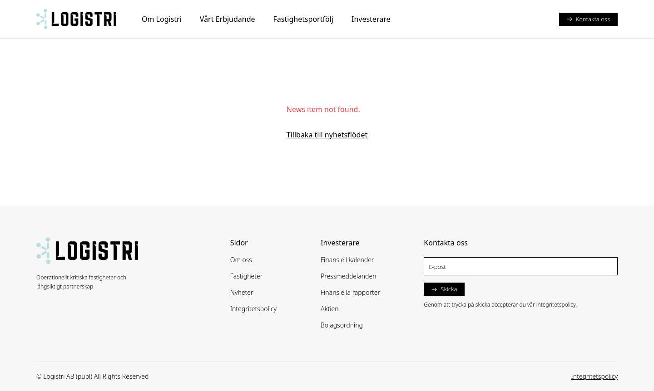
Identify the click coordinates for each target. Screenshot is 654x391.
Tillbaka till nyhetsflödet (327, 135)
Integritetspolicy (253, 308)
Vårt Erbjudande (227, 19)
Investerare (371, 19)
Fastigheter (246, 276)
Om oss (241, 259)
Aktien (330, 308)
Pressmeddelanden (349, 276)
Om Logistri (162, 19)
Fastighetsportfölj (303, 19)
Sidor (239, 243)
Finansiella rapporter (350, 292)
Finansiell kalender (347, 259)
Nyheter (241, 292)
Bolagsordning (342, 325)
